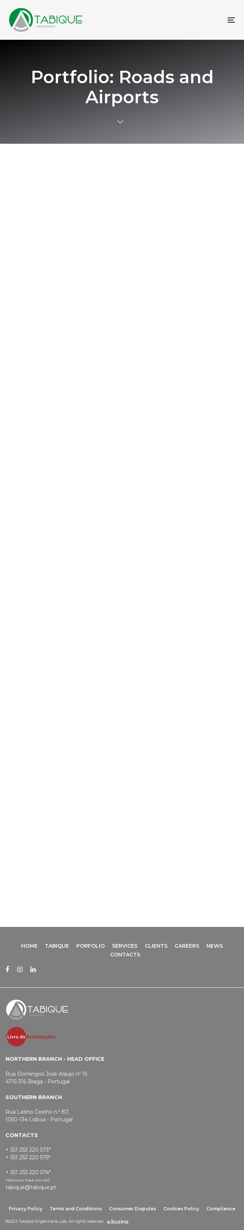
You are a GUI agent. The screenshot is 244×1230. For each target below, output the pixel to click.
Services (125, 946)
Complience (220, 1208)
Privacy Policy (25, 1208)
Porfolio (90, 946)
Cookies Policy (181, 1208)
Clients (156, 946)
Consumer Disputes (132, 1208)
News (214, 946)
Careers (187, 946)
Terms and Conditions (76, 1208)
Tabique (57, 946)
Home (29, 946)
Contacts (125, 954)
